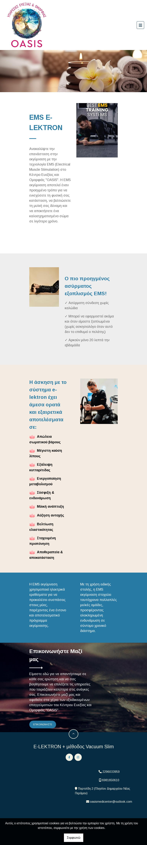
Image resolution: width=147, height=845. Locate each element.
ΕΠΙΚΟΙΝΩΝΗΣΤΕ (42, 724)
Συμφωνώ (73, 837)
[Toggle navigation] (140, 25)
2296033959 (111, 771)
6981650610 (110, 780)
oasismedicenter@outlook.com (111, 801)
